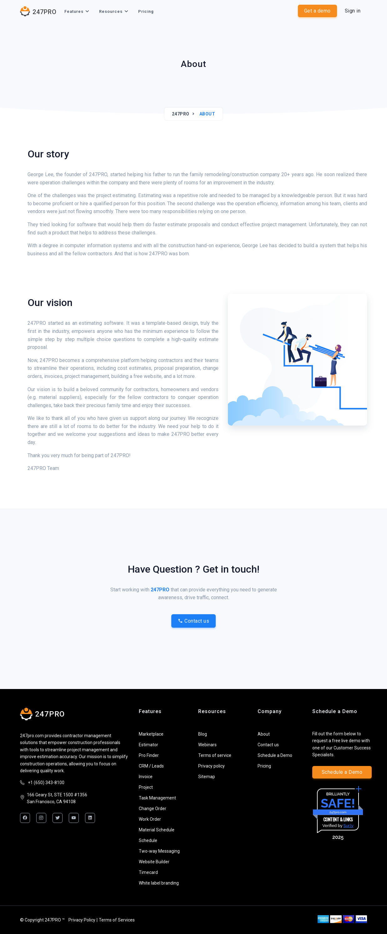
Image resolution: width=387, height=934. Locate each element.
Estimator (148, 744)
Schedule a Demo (275, 755)
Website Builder (154, 861)
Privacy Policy (81, 919)
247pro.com (337, 812)
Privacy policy (211, 765)
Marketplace (151, 734)
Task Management (157, 797)
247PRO (180, 113)
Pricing (146, 11)
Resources (111, 11)
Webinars (207, 744)
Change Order (152, 808)
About (264, 734)
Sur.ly (348, 825)
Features (73, 11)
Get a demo (317, 11)
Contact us (193, 621)
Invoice (146, 776)
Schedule (148, 840)
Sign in (353, 11)
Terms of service (214, 755)
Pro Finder (149, 755)
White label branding (159, 883)
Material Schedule (156, 829)
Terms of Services (117, 919)
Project (146, 787)
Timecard (148, 872)
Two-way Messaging (159, 851)
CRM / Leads (151, 765)
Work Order (150, 819)
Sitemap (206, 776)
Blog (202, 734)
